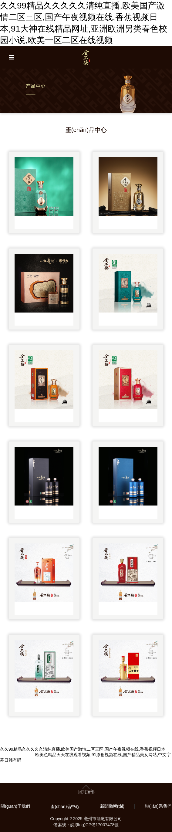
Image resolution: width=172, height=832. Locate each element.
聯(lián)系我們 (158, 806)
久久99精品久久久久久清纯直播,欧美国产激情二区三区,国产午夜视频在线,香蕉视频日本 (82, 749)
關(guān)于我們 (15, 806)
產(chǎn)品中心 (64, 806)
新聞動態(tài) (112, 806)
